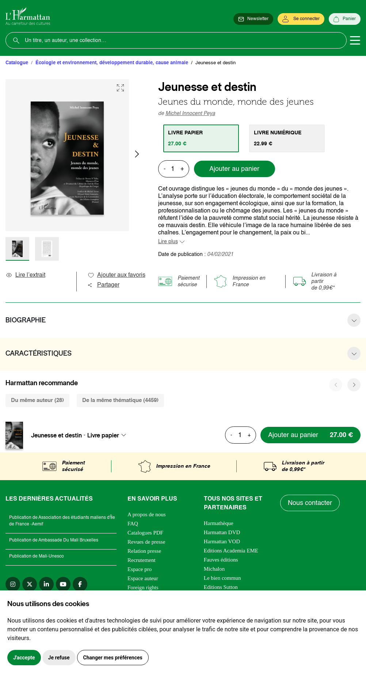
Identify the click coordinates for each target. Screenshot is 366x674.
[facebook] (80, 584)
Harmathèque (218, 523)
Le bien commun (222, 578)
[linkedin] (46, 584)
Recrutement (141, 560)
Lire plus (168, 241)
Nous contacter (310, 503)
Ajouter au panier (234, 169)
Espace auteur (142, 578)
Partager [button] (103, 285)
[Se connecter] (301, 19)
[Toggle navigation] (355, 40)
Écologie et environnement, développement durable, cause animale (111, 63)
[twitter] (29, 584)
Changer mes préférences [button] (112, 657)
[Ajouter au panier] (310, 435)
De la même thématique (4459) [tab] (120, 400)
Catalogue (16, 63)
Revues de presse (146, 542)
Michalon (214, 569)
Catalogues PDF (145, 533)
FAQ (132, 523)
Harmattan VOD (222, 541)
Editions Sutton (221, 587)
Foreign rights (143, 587)
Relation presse (144, 551)
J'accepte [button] (24, 657)
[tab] (201, 138)
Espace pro (139, 569)
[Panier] (345, 19)
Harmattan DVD (222, 532)
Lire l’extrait (25, 275)
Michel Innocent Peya (190, 113)
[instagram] (12, 584)
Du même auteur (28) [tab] (37, 400)
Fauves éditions (221, 560)
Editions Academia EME (231, 551)
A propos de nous (146, 514)
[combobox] (108, 435)
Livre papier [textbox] (103, 435)
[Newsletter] (253, 19)
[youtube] (63, 584)
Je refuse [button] (59, 657)
